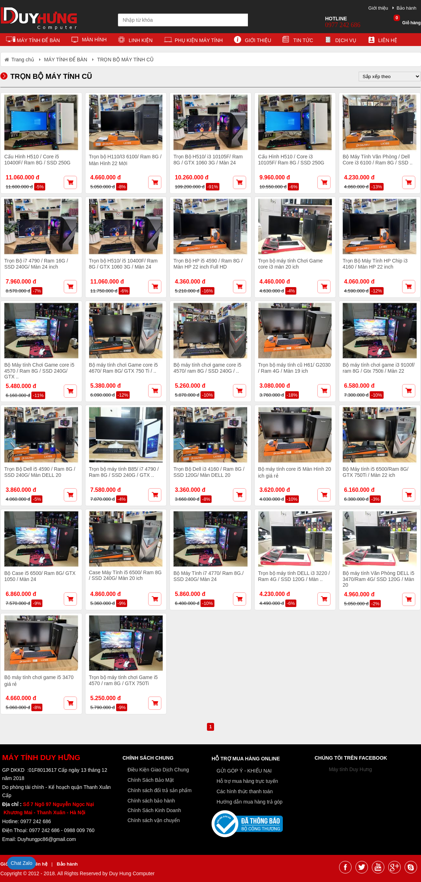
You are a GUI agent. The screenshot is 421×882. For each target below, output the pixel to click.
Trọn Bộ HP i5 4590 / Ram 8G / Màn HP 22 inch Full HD (208, 264)
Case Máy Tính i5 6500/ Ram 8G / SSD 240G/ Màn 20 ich (125, 575)
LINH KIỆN (135, 40)
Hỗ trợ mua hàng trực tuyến (247, 781)
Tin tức (297, 40)
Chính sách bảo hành (151, 801)
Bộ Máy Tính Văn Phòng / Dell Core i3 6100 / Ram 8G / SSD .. (377, 159)
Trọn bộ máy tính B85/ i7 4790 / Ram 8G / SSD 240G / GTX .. (124, 472)
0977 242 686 (342, 25)
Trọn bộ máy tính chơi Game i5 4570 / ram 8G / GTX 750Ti (123, 680)
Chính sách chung (148, 758)
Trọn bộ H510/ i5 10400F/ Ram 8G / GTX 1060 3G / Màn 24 (123, 264)
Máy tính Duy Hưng (350, 769)
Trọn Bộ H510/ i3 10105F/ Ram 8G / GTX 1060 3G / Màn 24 (208, 159)
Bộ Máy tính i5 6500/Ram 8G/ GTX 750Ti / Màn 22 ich (376, 472)
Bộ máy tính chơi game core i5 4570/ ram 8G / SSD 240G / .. (207, 368)
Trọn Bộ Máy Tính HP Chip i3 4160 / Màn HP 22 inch (375, 264)
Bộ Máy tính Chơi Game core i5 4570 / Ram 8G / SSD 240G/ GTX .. (39, 370)
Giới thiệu (378, 8)
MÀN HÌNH (88, 40)
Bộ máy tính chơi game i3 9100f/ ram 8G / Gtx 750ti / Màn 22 (379, 368)
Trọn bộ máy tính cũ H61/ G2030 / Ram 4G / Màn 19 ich (294, 368)
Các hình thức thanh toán (245, 791)
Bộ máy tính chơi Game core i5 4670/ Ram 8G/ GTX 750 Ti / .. (123, 368)
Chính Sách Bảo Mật (151, 780)
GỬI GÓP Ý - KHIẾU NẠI (244, 771)
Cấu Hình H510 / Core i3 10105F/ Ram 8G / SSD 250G (291, 159)
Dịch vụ (340, 40)
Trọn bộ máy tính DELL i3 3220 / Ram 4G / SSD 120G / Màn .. (294, 576)
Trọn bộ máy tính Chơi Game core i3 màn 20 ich (290, 264)
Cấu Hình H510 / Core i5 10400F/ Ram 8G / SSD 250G (37, 159)
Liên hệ (382, 40)
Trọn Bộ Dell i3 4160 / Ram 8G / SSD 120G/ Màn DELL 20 (208, 472)
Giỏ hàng (407, 20)
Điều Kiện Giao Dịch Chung (158, 770)
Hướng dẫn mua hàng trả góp (249, 802)
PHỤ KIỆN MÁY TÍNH (193, 40)
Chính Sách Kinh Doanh (154, 810)
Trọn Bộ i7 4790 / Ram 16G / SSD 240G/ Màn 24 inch (36, 264)
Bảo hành (406, 8)
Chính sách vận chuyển (154, 820)
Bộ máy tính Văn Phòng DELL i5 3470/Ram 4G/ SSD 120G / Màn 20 (378, 579)
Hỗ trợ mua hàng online (246, 758)
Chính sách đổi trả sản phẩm (160, 790)
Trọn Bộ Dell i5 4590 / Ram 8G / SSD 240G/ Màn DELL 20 (39, 472)
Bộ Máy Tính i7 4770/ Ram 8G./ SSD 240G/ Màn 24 (208, 576)
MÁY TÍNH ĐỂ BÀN (33, 40)
